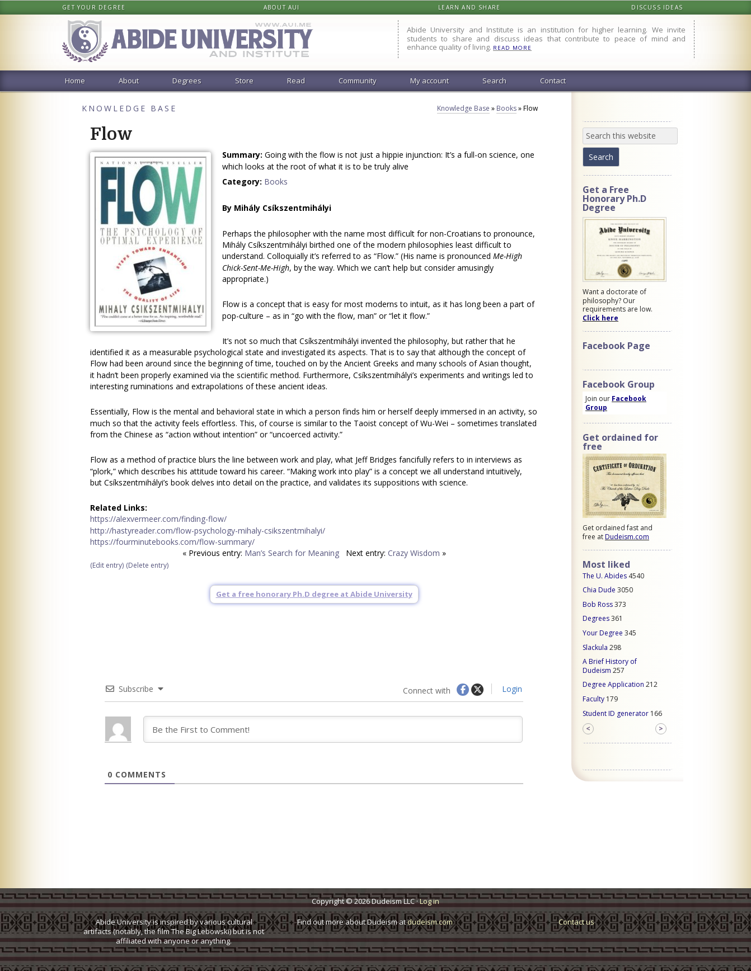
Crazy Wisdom (414, 553)
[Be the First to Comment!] (333, 729)
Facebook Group (615, 403)
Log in (429, 901)
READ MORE (512, 47)
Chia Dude (599, 590)
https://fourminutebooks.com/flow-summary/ (172, 541)
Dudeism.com (627, 536)
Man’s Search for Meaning (292, 553)
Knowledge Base (129, 108)
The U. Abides (605, 576)
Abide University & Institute (196, 42)
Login (511, 689)
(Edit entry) (107, 565)
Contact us (576, 922)
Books (506, 108)
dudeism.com (430, 922)
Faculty (593, 699)
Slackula (595, 647)
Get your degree (93, 7)
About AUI (282, 7)
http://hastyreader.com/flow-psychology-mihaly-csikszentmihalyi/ (207, 530)
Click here (600, 318)
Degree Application (613, 684)
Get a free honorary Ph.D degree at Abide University (314, 594)
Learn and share (469, 7)
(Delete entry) (147, 565)
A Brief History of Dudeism (610, 666)
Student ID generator (616, 713)
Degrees (596, 618)
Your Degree (603, 633)
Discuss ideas (657, 7)
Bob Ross (598, 604)
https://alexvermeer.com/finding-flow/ (158, 518)
